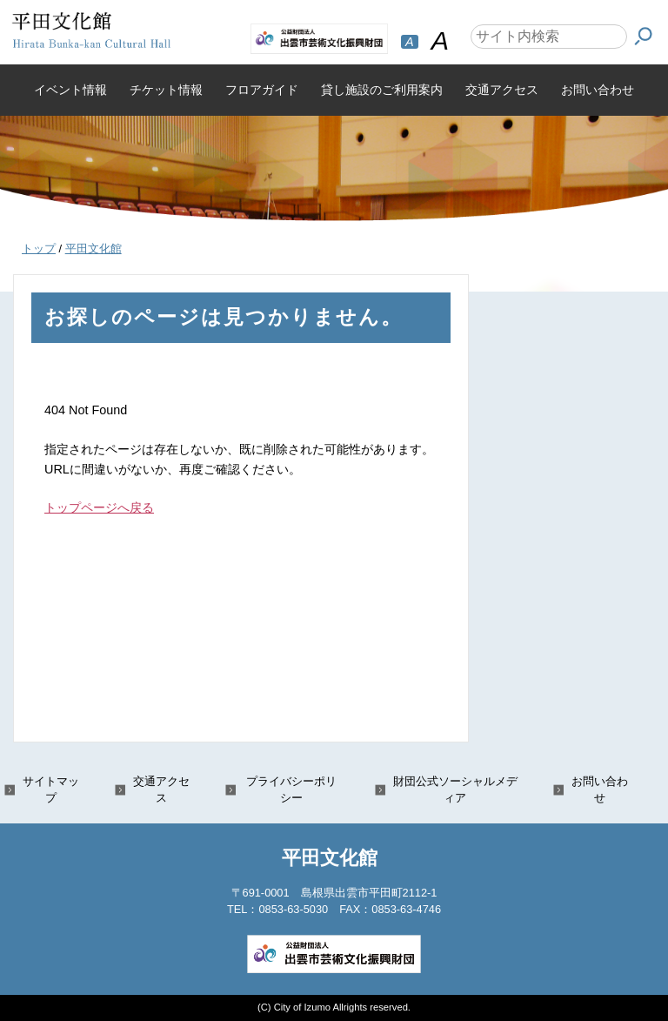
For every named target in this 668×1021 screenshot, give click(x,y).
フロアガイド (261, 90)
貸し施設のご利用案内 (382, 90)
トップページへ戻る (99, 507)
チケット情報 (166, 90)
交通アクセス (501, 90)
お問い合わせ (597, 90)
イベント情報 (70, 90)
